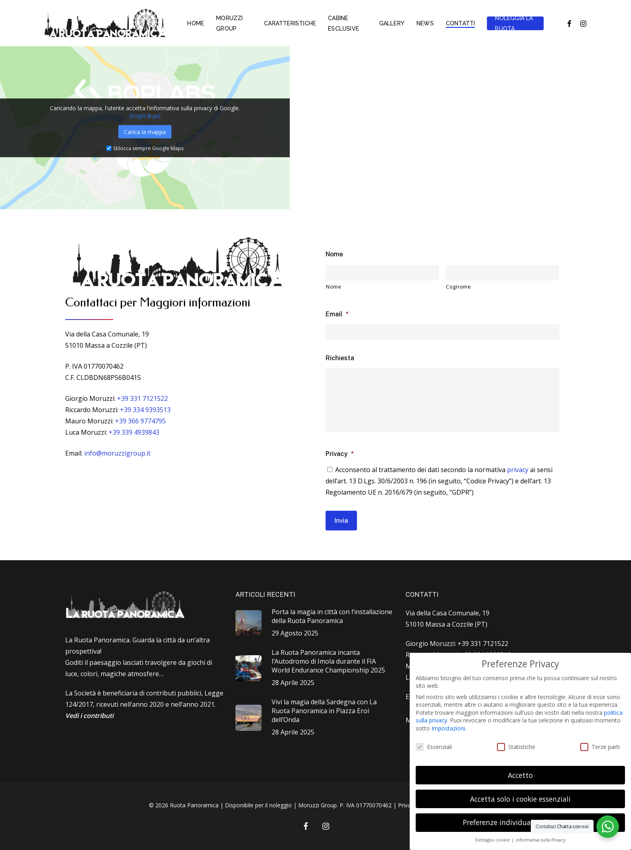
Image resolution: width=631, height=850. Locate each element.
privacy (517, 469)
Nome (334, 254)
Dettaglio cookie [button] (493, 840)
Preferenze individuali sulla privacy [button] (520, 822)
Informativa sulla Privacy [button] (540, 840)
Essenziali (434, 747)
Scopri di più (145, 115)
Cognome (458, 286)
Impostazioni (448, 728)
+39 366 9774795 (140, 421)
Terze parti (600, 747)
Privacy (340, 454)
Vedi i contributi (89, 715)
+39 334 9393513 (145, 409)
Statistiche (516, 747)
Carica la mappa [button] (145, 131)
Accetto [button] (520, 775)
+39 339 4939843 (134, 432)
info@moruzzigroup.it (117, 453)
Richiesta (340, 358)
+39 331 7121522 (142, 398)
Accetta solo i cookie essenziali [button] (520, 799)
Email (337, 314)
